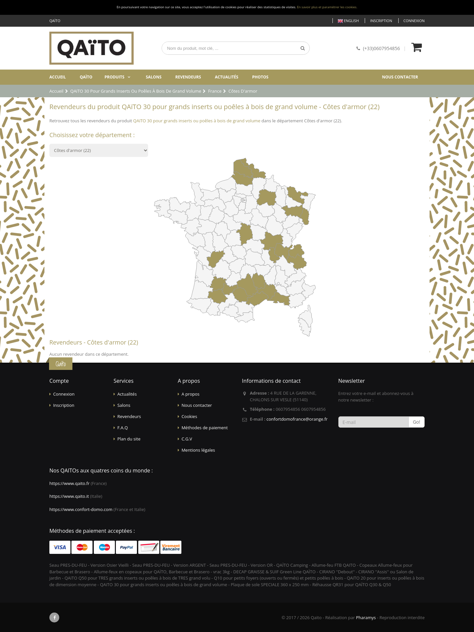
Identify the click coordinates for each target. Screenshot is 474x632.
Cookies (189, 416)
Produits (114, 77)
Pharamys (366, 617)
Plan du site (128, 439)
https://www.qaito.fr (69, 483)
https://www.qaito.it (69, 496)
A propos (190, 394)
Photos (260, 77)
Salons (154, 77)
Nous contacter (400, 77)
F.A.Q (122, 428)
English (348, 21)
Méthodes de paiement (204, 428)
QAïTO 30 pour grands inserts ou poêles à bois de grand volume (196, 121)
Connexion (414, 20)
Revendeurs (188, 77)
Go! (416, 422)
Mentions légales (198, 450)
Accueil (57, 77)
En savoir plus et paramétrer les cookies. (327, 7)
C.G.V (186, 439)
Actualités (226, 77)
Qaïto (86, 77)
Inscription (381, 20)
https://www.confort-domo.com (80, 509)
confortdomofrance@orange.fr (297, 419)
